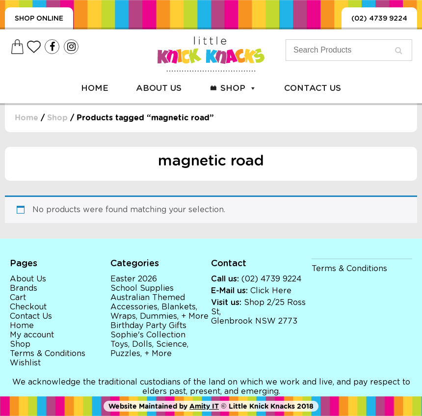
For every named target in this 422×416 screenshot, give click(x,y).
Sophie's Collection (147, 335)
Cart (18, 298)
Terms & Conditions (47, 354)
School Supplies (142, 288)
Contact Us (312, 88)
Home (94, 88)
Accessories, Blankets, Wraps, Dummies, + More (159, 311)
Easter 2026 (133, 279)
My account (32, 335)
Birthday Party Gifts (148, 326)
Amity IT (204, 406)
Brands (23, 288)
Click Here (270, 291)
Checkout (28, 307)
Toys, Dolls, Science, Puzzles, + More (149, 349)
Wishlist (25, 363)
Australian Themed (147, 298)
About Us (159, 88)
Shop (238, 88)
